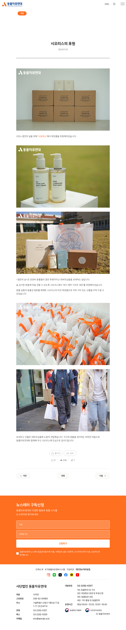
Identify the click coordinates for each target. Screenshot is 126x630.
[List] (63, 476)
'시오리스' (42, 136)
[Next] (102, 476)
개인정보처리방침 (82, 569)
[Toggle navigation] (122, 4)
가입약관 (70, 569)
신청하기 (63, 543)
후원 (22, 13)
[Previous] (23, 476)
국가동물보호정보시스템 (55, 569)
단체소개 (39, 569)
